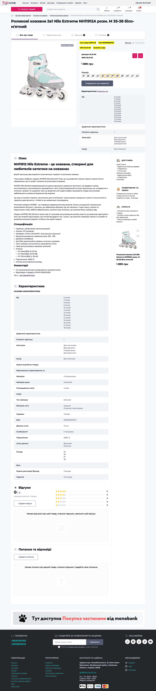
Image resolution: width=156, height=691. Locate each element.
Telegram (131, 663)
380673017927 (127, 642)
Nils (103, 48)
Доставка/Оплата (27, 275)
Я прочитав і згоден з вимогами (79, 647)
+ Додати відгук (25, 503)
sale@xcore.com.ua (87, 672)
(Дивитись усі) (102, 91)
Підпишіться (94, 642)
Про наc (26, 3)
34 (98, 76)
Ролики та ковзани (40, 15)
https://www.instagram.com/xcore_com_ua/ (139, 642)
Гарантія (78, 3)
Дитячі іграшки (51, 676)
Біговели (48, 670)
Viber (130, 666)
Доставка (50, 3)
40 (127, 76)
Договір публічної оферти (77, 647)
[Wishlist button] (134, 55)
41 (132, 76)
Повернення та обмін (64, 3)
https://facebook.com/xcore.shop (133, 642)
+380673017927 (18, 640)
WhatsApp (132, 670)
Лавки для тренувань (53, 668)
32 (88, 76)
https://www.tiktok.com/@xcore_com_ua (145, 642)
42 (137, 76)
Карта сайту (15, 686)
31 (83, 76)
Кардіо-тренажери (52, 665)
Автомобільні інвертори (54, 673)
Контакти (34, 3)
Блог (85, 3)
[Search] (98, 9)
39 (122, 76)
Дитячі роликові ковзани (59, 15)
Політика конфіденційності (21, 678)
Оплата (42, 3)
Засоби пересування (23, 15)
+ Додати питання (26, 557)
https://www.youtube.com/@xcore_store (150, 642)
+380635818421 (18, 644)
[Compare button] (140, 55)
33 (93, 76)
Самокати (49, 663)
